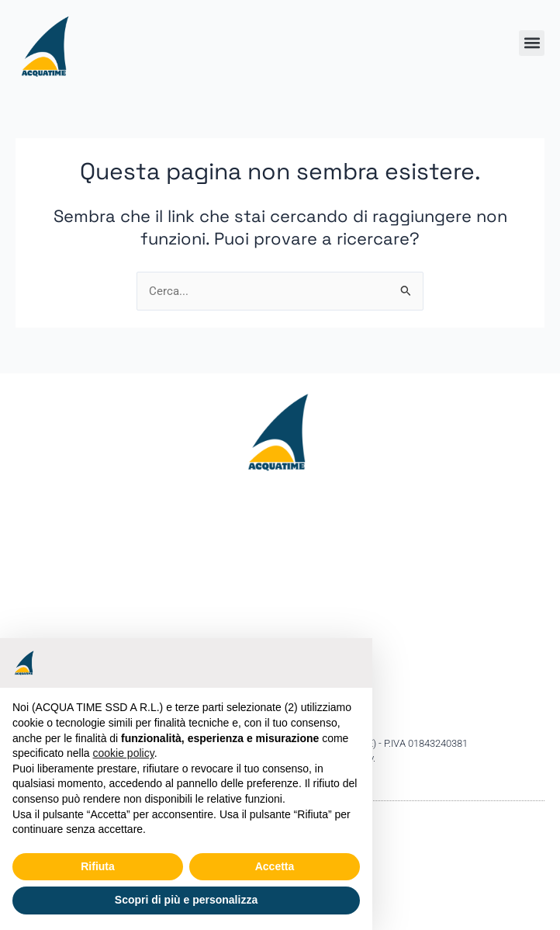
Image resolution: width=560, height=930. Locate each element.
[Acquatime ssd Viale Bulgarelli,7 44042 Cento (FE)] (280, 604)
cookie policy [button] (123, 753)
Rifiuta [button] (98, 866)
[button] (531, 43)
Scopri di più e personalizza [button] (186, 900)
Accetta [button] (275, 866)
